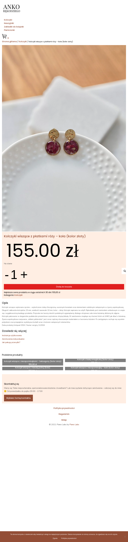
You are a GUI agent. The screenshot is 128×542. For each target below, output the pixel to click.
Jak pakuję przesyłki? (11, 342)
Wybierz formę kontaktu (18, 398)
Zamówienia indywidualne (13, 339)
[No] (125, 536)
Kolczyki (8, 19)
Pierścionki (9, 30)
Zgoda (55, 538)
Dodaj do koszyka (64, 287)
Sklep (64, 420)
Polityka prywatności (64, 408)
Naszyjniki (9, 23)
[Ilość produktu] (14, 274)
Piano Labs (74, 424)
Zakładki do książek (14, 26)
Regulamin (64, 414)
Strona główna (9, 41)
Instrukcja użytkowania (12, 335)
